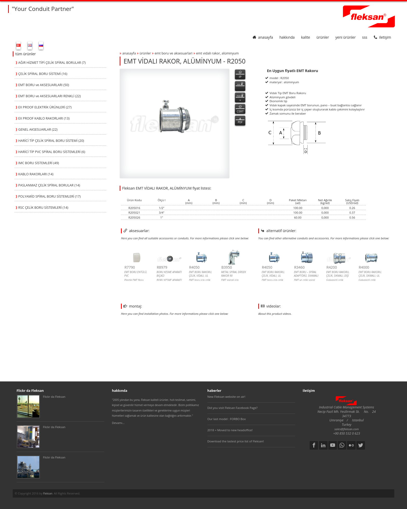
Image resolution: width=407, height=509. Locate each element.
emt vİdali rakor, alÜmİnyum (217, 53)
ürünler (322, 37)
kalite (305, 37)
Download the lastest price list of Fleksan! (235, 441)
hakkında (287, 37)
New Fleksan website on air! (226, 397)
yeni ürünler (345, 37)
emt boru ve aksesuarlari (174, 53)
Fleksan (47, 493)
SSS (364, 37)
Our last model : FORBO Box (226, 419)
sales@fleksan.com (346, 429)
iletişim (382, 37)
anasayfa (263, 37)
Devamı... (118, 423)
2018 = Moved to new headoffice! (230, 430)
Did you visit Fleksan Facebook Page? (232, 408)
